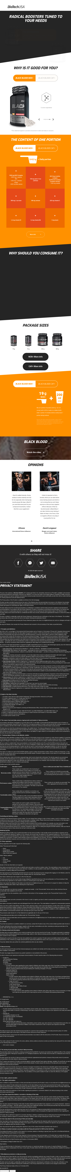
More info (12, 1171)
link (27, 681)
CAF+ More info (35, 366)
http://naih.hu (3, 1144)
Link (33, 711)
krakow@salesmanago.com (11, 1006)
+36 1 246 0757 (9, 1018)
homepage (36, 600)
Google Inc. (6, 957)
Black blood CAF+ (46, 78)
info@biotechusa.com (49, 620)
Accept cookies (5, 1171)
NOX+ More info (35, 357)
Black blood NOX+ (24, 78)
